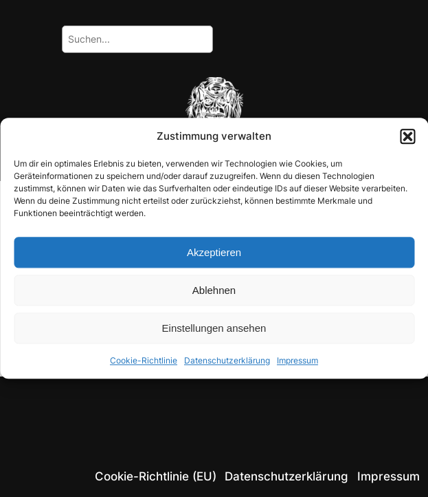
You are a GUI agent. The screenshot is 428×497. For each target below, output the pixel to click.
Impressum (297, 361)
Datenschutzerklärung (227, 361)
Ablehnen (214, 290)
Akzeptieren (214, 252)
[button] (407, 136)
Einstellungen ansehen (214, 328)
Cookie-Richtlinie (143, 361)
